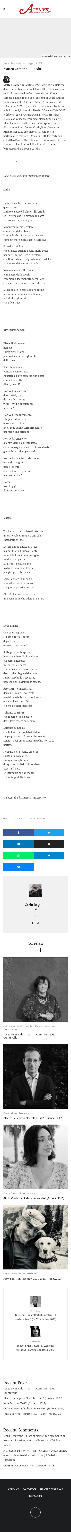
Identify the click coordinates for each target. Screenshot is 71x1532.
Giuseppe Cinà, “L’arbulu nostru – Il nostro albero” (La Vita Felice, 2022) (35, 1315)
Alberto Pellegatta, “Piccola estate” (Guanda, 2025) (32, 1117)
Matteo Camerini (37, 819)
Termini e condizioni (51, 1489)
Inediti (6, 63)
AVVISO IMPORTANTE (41, 1465)
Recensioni (24, 1113)
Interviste (29, 1026)
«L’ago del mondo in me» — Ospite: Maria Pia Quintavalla (29, 1036)
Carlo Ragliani (35, 904)
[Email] (49, 844)
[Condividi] (18, 832)
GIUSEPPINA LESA (14, 1465)
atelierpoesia (9, 1026)
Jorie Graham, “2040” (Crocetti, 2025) (24, 1403)
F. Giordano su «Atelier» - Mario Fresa (25, 1450)
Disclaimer (35, 1496)
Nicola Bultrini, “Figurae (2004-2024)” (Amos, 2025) (33, 1278)
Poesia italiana (18, 63)
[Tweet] (49, 832)
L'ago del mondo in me (45, 1026)
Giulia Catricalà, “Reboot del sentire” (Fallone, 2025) (33, 1198)
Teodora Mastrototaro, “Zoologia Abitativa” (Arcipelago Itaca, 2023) (35, 1345)
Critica (6, 1193)
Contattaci (29, 1489)
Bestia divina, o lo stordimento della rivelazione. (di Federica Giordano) (35, 1455)
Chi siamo (13, 1489)
